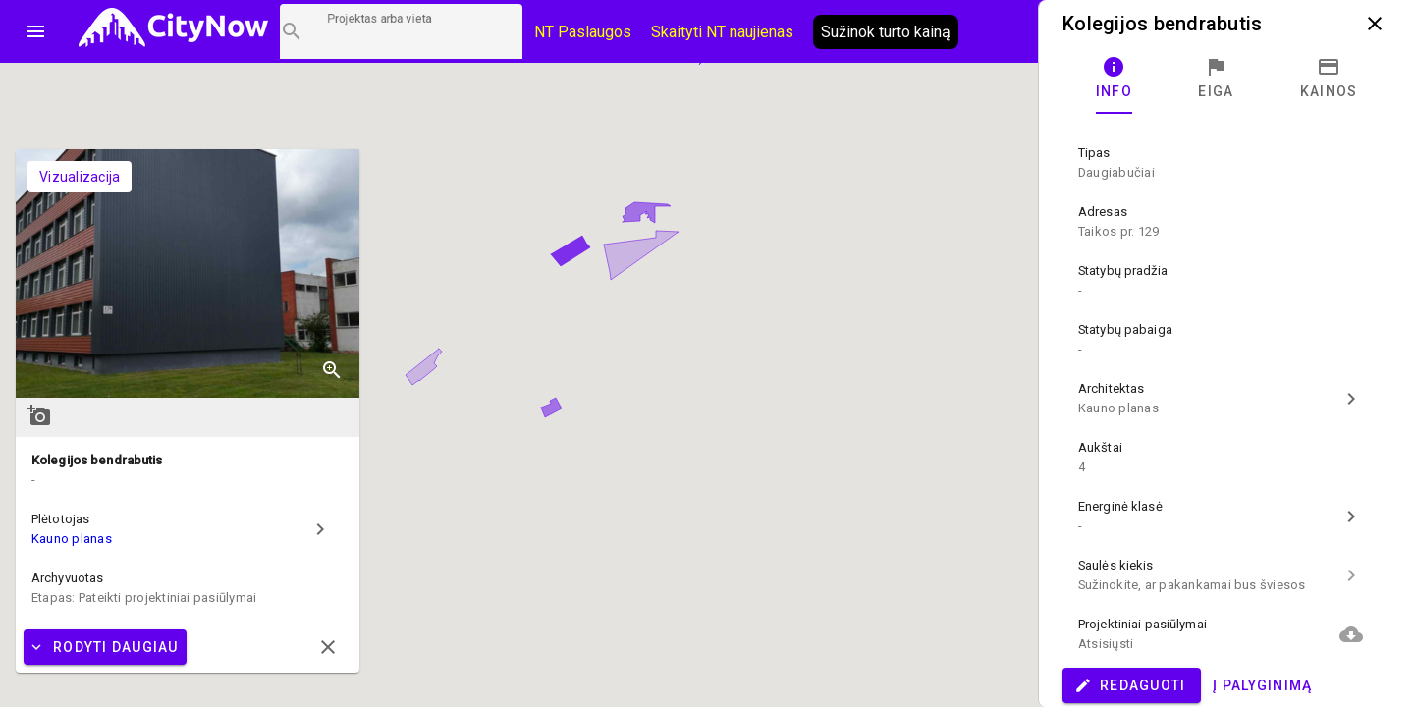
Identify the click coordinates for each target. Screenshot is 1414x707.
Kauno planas (71, 538)
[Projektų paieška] (401, 31)
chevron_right (320, 529)
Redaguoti (1129, 685)
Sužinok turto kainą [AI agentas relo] (886, 32)
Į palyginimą (1262, 685)
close (1375, 23)
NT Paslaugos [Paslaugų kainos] (582, 32)
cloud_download (1351, 634)
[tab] (1114, 78)
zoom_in (332, 370)
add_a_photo (39, 415)
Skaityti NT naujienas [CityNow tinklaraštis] (722, 32)
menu (35, 31)
